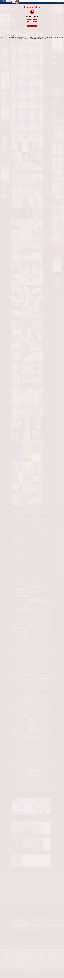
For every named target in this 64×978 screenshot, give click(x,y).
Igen (32, 19)
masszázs (36, 2)
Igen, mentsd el (32, 21)
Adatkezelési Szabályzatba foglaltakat (57, 34)
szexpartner (31, 2)
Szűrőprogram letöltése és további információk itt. (37, 38)
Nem (32, 25)
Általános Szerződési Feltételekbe (44, 34)
